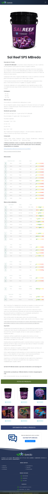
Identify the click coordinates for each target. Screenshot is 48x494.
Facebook (25, 478)
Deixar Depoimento (30, 441)
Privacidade (29, 469)
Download (8, 402)
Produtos (4, 467)
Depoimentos (29, 465)
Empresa (4, 465)
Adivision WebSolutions (34, 493)
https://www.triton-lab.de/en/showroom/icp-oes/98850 (17, 148)
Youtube (25, 480)
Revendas (4, 469)
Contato (28, 467)
